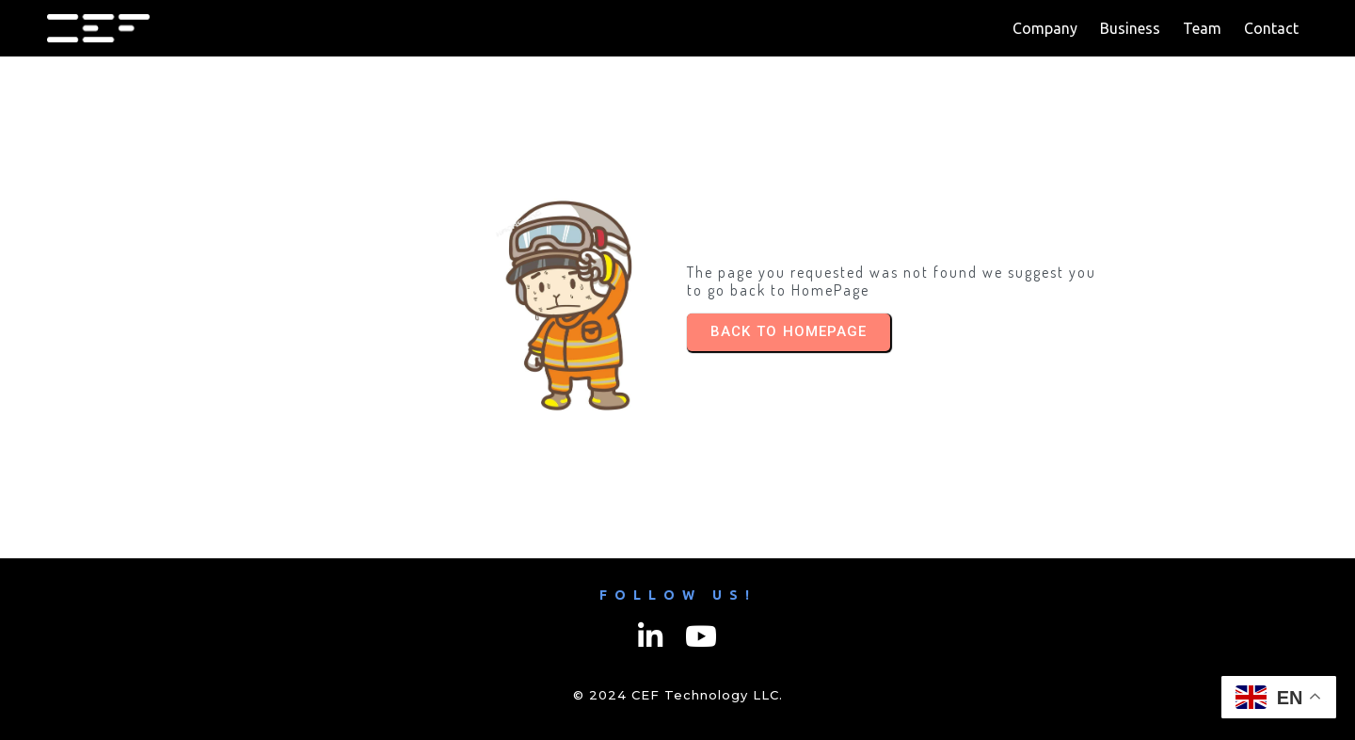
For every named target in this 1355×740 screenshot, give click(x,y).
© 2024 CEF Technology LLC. (678, 694)
